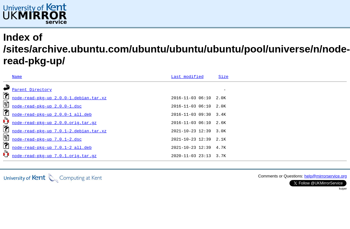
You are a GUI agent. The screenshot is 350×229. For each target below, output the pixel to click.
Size (223, 76)
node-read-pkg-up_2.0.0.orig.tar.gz (54, 122)
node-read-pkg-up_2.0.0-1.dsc (47, 106)
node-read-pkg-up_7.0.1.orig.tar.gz (54, 155)
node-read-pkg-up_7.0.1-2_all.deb (52, 147)
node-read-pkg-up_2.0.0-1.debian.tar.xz (59, 98)
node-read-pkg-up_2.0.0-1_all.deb (52, 114)
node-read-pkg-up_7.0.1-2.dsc (47, 139)
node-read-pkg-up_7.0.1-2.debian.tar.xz (59, 131)
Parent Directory (32, 89)
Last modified (187, 76)
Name (17, 76)
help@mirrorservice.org (325, 176)
